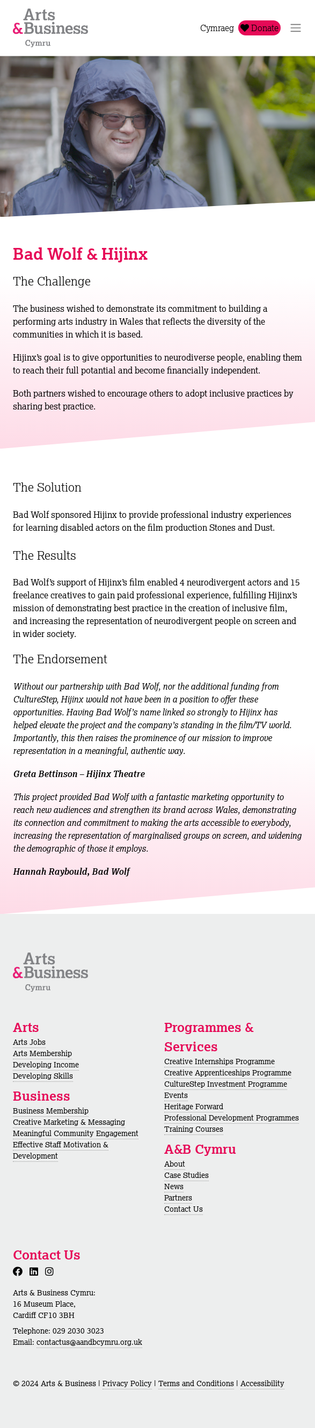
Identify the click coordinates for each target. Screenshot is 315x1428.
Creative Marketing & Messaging (69, 1122)
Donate (259, 28)
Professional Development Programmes (231, 1117)
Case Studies (186, 1175)
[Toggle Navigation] (295, 27)
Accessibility (262, 1383)
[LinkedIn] (36, 1271)
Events (176, 1095)
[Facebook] (20, 1271)
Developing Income (46, 1064)
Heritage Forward (193, 1106)
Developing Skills (43, 1076)
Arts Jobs (29, 1042)
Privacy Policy (127, 1383)
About (174, 1164)
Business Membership (51, 1110)
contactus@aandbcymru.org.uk (89, 1342)
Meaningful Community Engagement (75, 1133)
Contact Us (183, 1209)
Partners (178, 1197)
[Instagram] (51, 1271)
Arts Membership (42, 1053)
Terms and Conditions (196, 1383)
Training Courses (193, 1129)
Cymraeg (217, 28)
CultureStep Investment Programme (225, 1084)
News (174, 1186)
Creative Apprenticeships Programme (227, 1072)
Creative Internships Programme (219, 1061)
